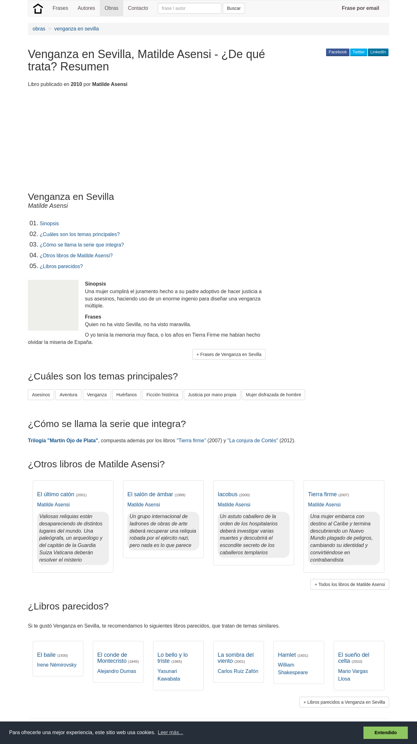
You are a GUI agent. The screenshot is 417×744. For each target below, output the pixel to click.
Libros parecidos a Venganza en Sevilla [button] (346, 702)
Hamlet (293, 655)
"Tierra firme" (191, 440)
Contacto (138, 8)
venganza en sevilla (76, 28)
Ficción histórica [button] (162, 394)
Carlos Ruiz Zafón (238, 671)
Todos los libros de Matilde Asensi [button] (351, 584)
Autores (86, 8)
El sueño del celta (353, 658)
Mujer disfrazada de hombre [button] (273, 394)
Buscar (234, 8)
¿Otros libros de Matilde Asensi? (76, 255)
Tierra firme (328, 494)
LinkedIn (378, 51)
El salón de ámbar (156, 494)
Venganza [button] (97, 394)
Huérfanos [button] (126, 394)
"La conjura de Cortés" (253, 440)
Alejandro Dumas (116, 671)
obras (39, 28)
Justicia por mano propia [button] (212, 394)
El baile (52, 655)
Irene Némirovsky (56, 665)
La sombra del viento (235, 658)
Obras (112, 8)
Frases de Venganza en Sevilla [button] (230, 354)
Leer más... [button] (170, 732)
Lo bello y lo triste (172, 658)
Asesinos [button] (41, 394)
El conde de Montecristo (118, 658)
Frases (60, 8)
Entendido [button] (386, 732)
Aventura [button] (68, 394)
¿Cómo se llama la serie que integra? (82, 244)
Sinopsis (49, 223)
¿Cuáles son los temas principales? (80, 234)
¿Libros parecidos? (61, 266)
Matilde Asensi (53, 504)
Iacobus (234, 494)
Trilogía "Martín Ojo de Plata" (63, 440)
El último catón (62, 494)
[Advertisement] (143, 140)
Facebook (338, 51)
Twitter (359, 51)
